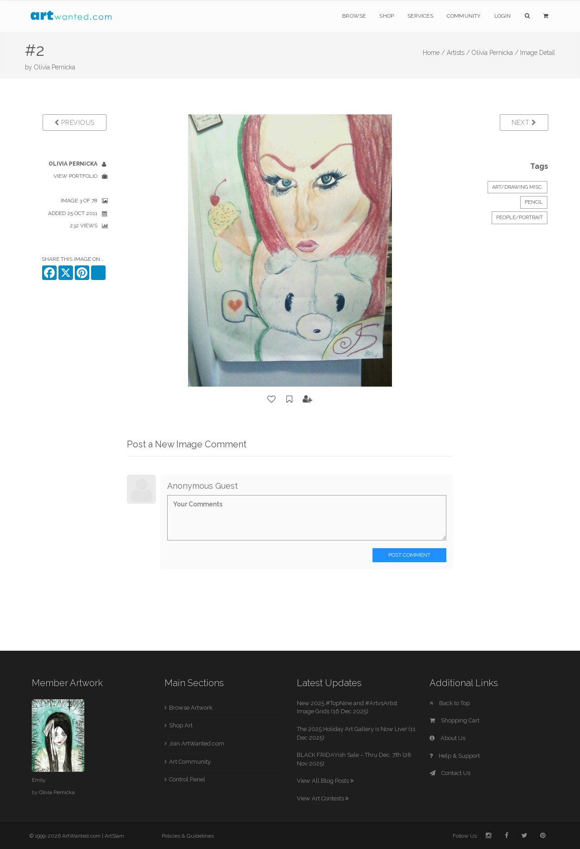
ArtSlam (114, 836)
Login (502, 16)
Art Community (190, 761)
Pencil (534, 202)
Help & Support (455, 755)
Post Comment (409, 555)
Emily (38, 780)
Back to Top (450, 703)
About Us (447, 738)
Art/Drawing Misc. (517, 187)
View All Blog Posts (325, 780)
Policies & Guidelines (188, 836)
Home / (434, 52)
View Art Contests (322, 798)
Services (420, 16)
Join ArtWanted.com (196, 743)
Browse (354, 16)
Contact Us (450, 773)
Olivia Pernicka (54, 67)
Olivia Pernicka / (495, 52)
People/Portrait (519, 218)
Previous (74, 122)
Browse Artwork (191, 707)
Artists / (458, 52)
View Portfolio (75, 176)
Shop (386, 16)
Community (464, 16)
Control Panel (187, 779)
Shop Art (181, 725)
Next (524, 122)
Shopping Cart (454, 720)
